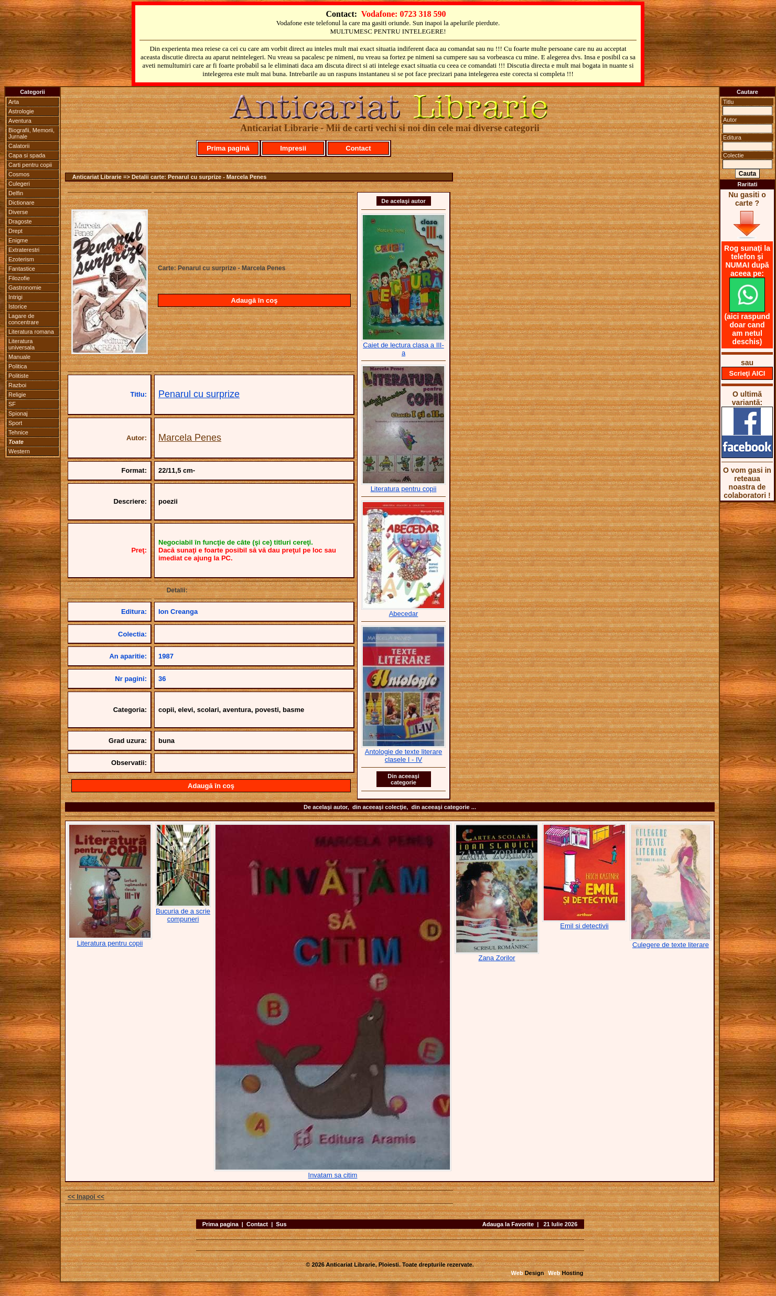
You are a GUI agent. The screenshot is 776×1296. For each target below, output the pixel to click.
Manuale (19, 357)
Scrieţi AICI (747, 373)
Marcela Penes (189, 437)
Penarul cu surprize (199, 394)
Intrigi (15, 297)
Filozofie (19, 278)
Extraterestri (23, 250)
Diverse (18, 212)
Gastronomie (24, 287)
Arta (13, 102)
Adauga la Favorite (508, 1224)
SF (12, 404)
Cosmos (18, 174)
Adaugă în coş (254, 300)
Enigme (18, 240)
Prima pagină (228, 148)
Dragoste (20, 221)
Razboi (17, 385)
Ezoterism (21, 259)
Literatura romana (31, 331)
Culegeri (19, 183)
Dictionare (21, 202)
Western (19, 451)
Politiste (18, 376)
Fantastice (21, 268)
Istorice (17, 306)
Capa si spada (26, 155)
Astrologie (21, 111)
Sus (281, 1224)
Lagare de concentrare (23, 319)
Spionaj (18, 413)
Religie (17, 394)
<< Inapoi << (86, 1197)
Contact (358, 148)
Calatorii (18, 146)
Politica (17, 366)
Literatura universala (21, 344)
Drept (15, 231)
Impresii (293, 148)
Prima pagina (220, 1224)
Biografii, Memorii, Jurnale (31, 133)
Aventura (19, 121)
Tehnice (18, 432)
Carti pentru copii (30, 165)
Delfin (15, 193)
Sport (15, 423)
